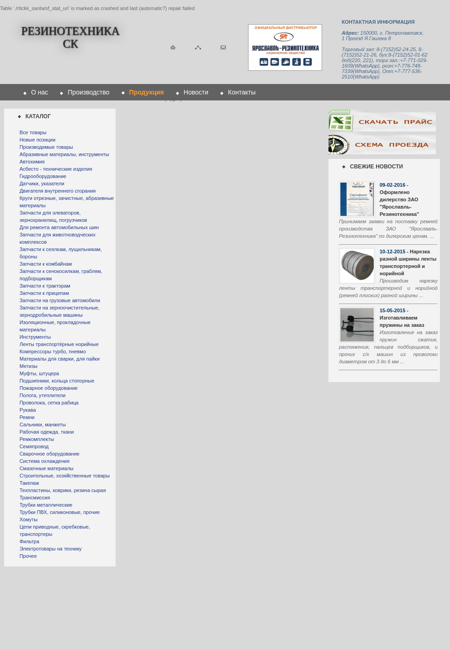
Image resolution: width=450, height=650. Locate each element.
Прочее (28, 556)
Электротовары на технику (51, 548)
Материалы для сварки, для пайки (60, 359)
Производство (88, 92)
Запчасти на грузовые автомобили (60, 300)
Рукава (28, 410)
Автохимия (32, 161)
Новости (196, 92)
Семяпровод (34, 446)
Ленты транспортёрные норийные (59, 344)
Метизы (28, 366)
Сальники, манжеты (43, 424)
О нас (39, 92)
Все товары (33, 132)
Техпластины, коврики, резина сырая (63, 490)
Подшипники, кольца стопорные (57, 380)
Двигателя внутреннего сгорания (58, 191)
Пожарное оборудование (49, 388)
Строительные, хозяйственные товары (65, 475)
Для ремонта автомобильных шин (59, 227)
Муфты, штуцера (39, 373)
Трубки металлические (46, 505)
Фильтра (29, 541)
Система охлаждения (44, 461)
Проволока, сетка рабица (49, 402)
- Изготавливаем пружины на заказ (402, 318)
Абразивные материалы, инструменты (64, 154)
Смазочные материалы (47, 468)
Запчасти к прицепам (44, 293)
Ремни (27, 417)
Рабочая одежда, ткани (47, 432)
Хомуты (28, 519)
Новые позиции (38, 139)
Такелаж (29, 483)
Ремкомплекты (37, 439)
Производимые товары (46, 147)
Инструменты (35, 337)
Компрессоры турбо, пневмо (53, 351)
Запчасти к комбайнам (46, 264)
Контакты (241, 92)
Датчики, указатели (42, 183)
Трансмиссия (35, 497)
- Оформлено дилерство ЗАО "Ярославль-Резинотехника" (399, 199)
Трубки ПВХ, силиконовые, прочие (60, 512)
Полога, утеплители (43, 395)
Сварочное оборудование (49, 453)
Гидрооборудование (43, 176)
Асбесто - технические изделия (56, 169)
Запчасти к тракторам (45, 285)
